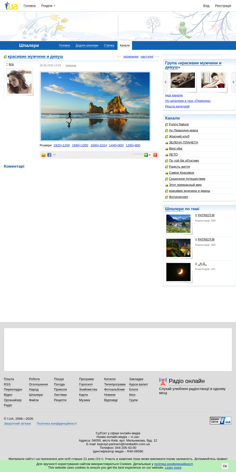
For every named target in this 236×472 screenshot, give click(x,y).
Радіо (8, 405)
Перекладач (13, 389)
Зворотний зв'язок (17, 423)
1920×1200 (61, 145)
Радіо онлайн (187, 381)
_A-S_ (201, 263)
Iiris (10, 64)
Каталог (110, 379)
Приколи (60, 389)
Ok (225, 466)
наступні (147, 56)
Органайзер (13, 400)
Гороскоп (86, 384)
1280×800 (133, 145)
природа (71, 65)
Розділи (46, 5)
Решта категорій (177, 106)
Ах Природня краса (181, 130)
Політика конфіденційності (57, 423)
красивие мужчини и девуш (193, 65)
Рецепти (60, 400)
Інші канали (174, 95)
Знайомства (88, 389)
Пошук (59, 379)
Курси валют (138, 384)
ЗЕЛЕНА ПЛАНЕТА (181, 142)
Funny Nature (177, 124)
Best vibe (173, 148)
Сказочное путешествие (185, 178)
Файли (34, 400)
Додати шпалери (87, 45)
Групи (133, 400)
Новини (110, 395)
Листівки (60, 395)
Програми (86, 379)
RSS (7, 384)
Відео (8, 395)
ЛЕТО (171, 154)
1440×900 (116, 145)
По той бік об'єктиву (182, 160)
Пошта (9, 379)
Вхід (206, 5)
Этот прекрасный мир (183, 185)
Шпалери (174, 209)
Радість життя (177, 166)
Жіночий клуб (177, 136)
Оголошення (38, 384)
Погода (59, 384)
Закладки (136, 379)
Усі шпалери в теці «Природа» (188, 101)
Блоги (133, 389)
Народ (34, 389)
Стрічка (109, 45)
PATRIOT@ (205, 215)
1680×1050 (80, 145)
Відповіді (111, 400)
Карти (83, 395)
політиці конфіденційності (173, 464)
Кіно (132, 395)
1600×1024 (98, 145)
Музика (84, 400)
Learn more (173, 467)
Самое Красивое (179, 172)
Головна (30, 5)
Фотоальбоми (114, 389)
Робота (34, 379)
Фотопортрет (176, 197)
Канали (125, 45)
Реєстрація (223, 5)
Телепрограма (115, 384)
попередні (130, 56)
